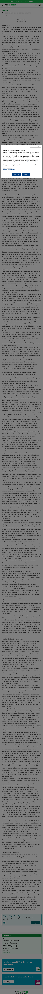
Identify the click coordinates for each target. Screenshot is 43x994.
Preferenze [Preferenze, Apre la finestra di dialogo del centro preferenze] (16, 174)
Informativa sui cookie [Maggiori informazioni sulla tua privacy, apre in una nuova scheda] (31, 161)
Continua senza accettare (35, 146)
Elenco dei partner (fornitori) (9, 169)
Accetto (26, 174)
